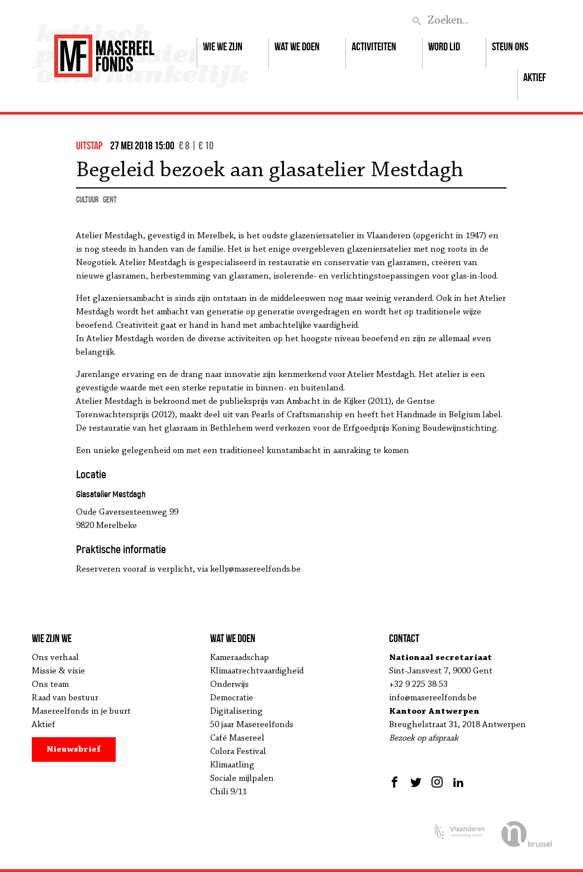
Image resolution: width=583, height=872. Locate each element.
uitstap (89, 145)
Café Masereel (237, 738)
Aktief (534, 77)
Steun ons (510, 46)
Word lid (444, 46)
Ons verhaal (55, 657)
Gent (110, 199)
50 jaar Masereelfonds (251, 724)
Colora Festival (238, 751)
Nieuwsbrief (73, 749)
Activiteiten (374, 46)
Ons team (50, 684)
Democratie (231, 698)
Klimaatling (232, 765)
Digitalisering (236, 711)
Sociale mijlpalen (242, 778)
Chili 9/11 (228, 792)
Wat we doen (297, 46)
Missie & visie (58, 671)
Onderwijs (229, 684)
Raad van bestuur (65, 698)
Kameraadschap (239, 657)
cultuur (87, 199)
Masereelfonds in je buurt (81, 711)
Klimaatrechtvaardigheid (257, 671)
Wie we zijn (223, 46)
